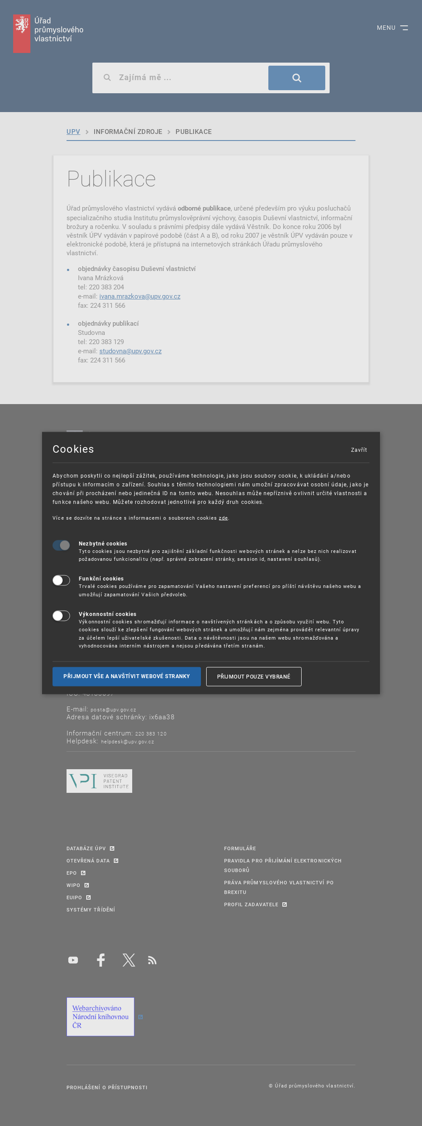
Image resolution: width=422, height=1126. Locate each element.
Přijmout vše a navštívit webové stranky (126, 676)
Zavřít (359, 449)
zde (223, 517)
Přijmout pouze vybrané (254, 676)
